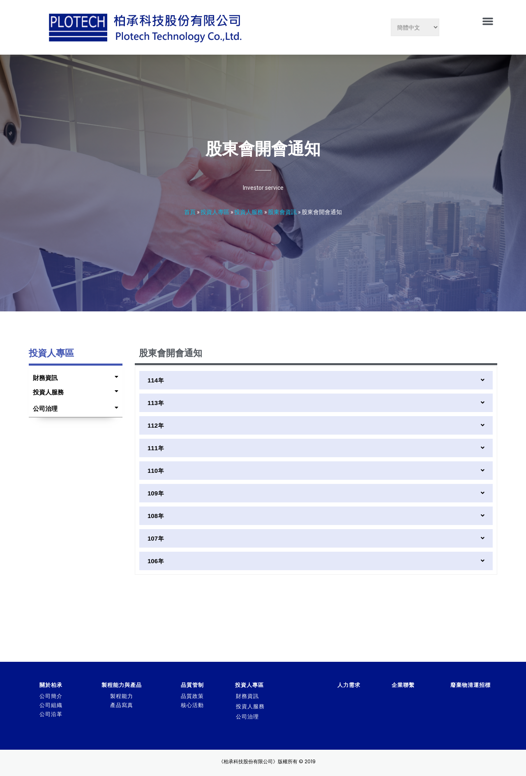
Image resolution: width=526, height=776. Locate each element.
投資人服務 (248, 212)
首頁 (190, 212)
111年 (156, 447)
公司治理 (45, 408)
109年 (156, 493)
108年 (156, 515)
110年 (156, 470)
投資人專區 (215, 212)
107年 (156, 538)
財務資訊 (45, 377)
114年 (156, 380)
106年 (156, 560)
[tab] (73, 376)
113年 (156, 402)
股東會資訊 (282, 212)
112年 (156, 425)
